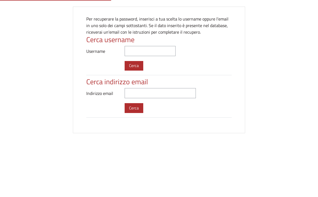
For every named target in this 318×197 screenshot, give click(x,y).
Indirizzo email (99, 93)
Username (95, 51)
